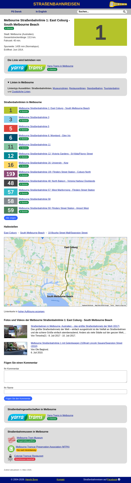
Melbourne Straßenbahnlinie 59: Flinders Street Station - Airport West (54, 208)
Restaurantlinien (77, 88)
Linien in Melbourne (22, 82)
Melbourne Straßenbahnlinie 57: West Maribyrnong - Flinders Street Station (57, 190)
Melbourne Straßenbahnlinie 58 (35, 199)
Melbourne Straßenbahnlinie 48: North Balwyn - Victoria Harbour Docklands (57, 181)
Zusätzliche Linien (21, 91)
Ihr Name (65, 390)
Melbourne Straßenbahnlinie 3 (34, 117)
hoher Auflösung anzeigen (31, 311)
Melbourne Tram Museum (30, 438)
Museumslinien (60, 88)
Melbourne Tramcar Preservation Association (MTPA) (43, 447)
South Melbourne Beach (32, 233)
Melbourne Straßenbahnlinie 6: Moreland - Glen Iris (45, 135)
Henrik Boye (31, 479)
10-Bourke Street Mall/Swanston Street (68, 233)
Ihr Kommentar (65, 375)
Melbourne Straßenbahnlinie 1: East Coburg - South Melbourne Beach (54, 108)
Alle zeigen (11, 218)
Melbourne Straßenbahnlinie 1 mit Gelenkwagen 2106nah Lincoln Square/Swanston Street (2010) (76, 344)
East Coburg (10, 233)
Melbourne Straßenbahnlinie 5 (34, 126)
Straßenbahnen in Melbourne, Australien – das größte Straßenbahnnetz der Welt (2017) (75, 326)
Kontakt (60, 479)
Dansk (16, 11)
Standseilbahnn (95, 88)
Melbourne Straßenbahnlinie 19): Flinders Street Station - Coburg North (55, 172)
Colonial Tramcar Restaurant (28, 456)
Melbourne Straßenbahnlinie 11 (35, 144)
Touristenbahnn (111, 88)
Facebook (112, 479)
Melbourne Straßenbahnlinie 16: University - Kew (43, 163)
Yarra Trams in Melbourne (60, 66)
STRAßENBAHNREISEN (56, 4)
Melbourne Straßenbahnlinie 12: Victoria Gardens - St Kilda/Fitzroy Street (56, 154)
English (41, 11)
